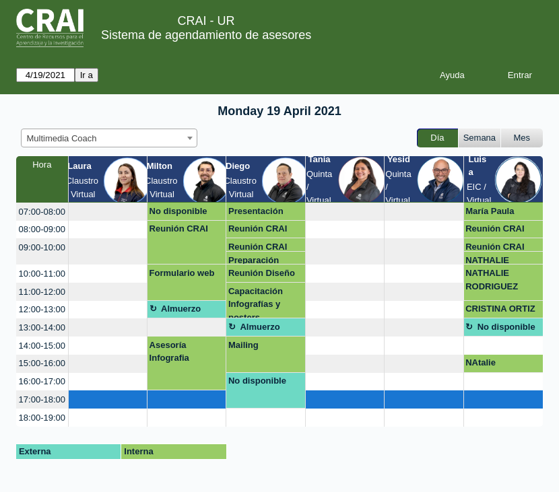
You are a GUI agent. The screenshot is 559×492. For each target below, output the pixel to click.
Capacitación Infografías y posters (255, 302)
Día (437, 138)
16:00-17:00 (42, 381)
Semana (479, 138)
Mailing (243, 345)
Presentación (256, 211)
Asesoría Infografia (169, 351)
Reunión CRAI (179, 228)
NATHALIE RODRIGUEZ (491, 260)
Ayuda (452, 75)
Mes (522, 138)
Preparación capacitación (255, 260)
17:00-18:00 (42, 399)
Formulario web (182, 273)
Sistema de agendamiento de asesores (206, 35)
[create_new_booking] (108, 212)
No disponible (178, 211)
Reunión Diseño (261, 273)
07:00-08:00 (42, 212)
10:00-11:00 (42, 274)
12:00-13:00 (42, 309)
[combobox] (109, 138)
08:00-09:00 (42, 229)
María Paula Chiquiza (489, 213)
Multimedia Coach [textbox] (62, 138)
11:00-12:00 (42, 292)
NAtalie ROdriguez (487, 364)
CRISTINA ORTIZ (500, 309)
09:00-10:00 (42, 247)
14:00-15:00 (42, 346)
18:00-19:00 (42, 418)
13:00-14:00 (42, 327)
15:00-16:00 (42, 363)
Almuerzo (181, 309)
